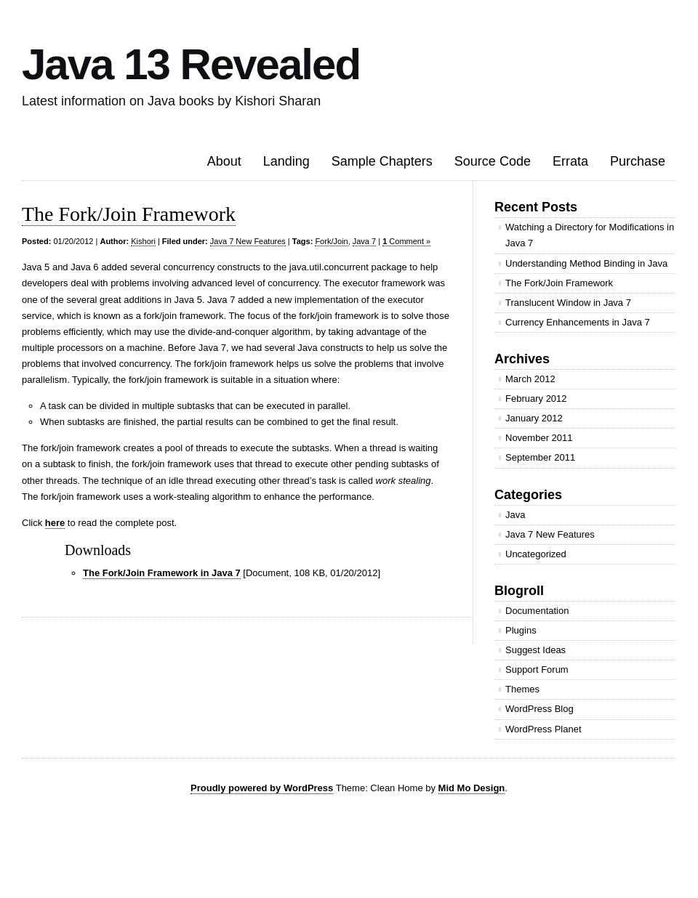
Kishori (143, 241)
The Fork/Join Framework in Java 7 (162, 572)
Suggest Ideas (535, 649)
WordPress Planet (543, 729)
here (55, 522)
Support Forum (537, 669)
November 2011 (539, 437)
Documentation (537, 610)
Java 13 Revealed (191, 64)
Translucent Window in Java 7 (568, 302)
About (224, 161)
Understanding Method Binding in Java (586, 263)
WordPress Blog (539, 708)
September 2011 (540, 457)
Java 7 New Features (248, 241)
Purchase (637, 161)
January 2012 (534, 418)
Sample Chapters (382, 161)
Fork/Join (331, 241)
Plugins (521, 630)
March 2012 (530, 378)
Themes (522, 689)
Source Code (492, 161)
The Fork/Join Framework (129, 214)
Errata (570, 161)
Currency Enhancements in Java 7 (577, 322)
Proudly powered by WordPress (261, 787)
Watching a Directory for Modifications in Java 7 (589, 235)
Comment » (406, 241)
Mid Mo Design (471, 787)
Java (515, 514)
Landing (286, 161)
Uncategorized (535, 554)
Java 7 (364, 241)
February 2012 (536, 398)
